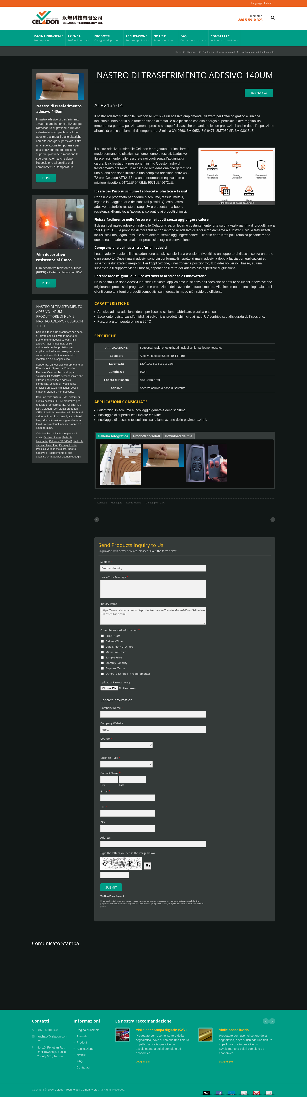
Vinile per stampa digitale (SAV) (161, 1030)
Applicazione (137, 38)
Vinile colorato (52, 437)
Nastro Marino (133, 502)
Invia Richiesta (259, 92)
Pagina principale (48, 38)
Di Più (46, 178)
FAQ (193, 38)
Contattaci (224, 38)
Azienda (78, 38)
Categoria (192, 52)
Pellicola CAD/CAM (60, 441)
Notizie (165, 38)
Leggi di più (143, 1061)
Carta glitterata (67, 445)
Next (272, 1021)
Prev (266, 1021)
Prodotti (107, 38)
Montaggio (116, 502)
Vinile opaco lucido (234, 1030)
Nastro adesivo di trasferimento (257, 52)
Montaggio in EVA (155, 502)
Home (178, 52)
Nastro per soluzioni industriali (219, 52)
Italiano (268, 3)
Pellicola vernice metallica (51, 448)
